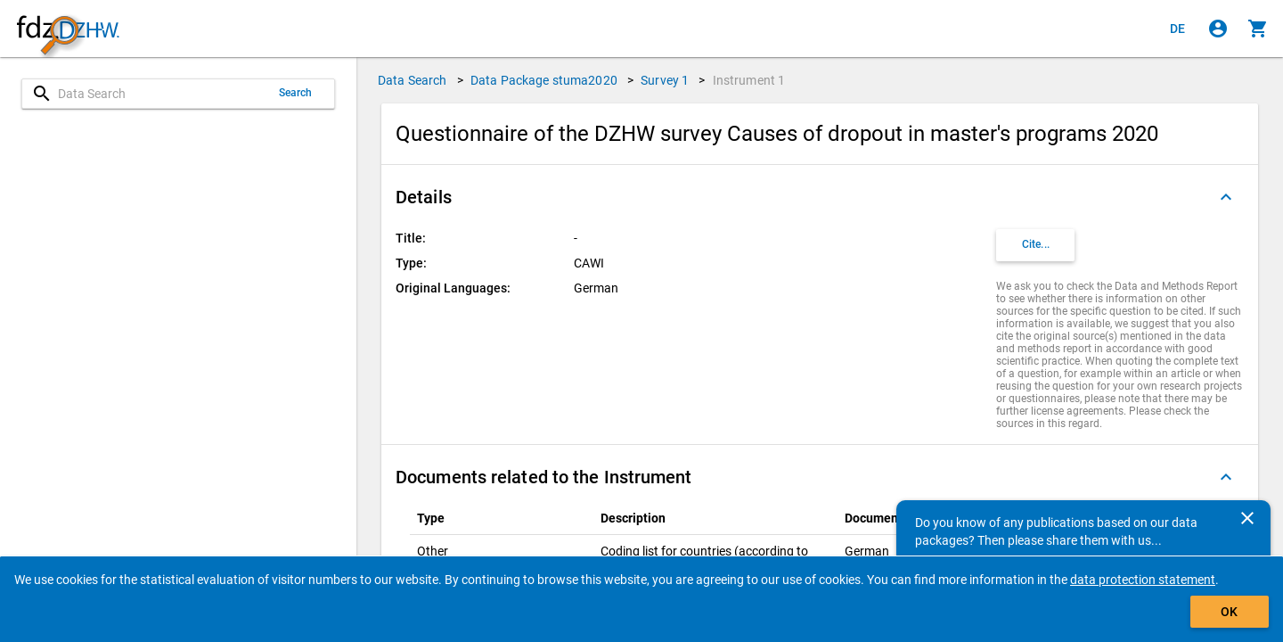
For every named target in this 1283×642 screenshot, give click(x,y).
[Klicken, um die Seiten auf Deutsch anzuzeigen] (1178, 28)
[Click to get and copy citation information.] (1035, 245)
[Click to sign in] (1218, 28)
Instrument (749, 80)
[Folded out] (1226, 197)
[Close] (1247, 518)
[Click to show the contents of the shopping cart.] (1258, 28)
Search (296, 92)
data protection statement (1142, 579)
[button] (820, 197)
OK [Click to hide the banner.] (1229, 612)
